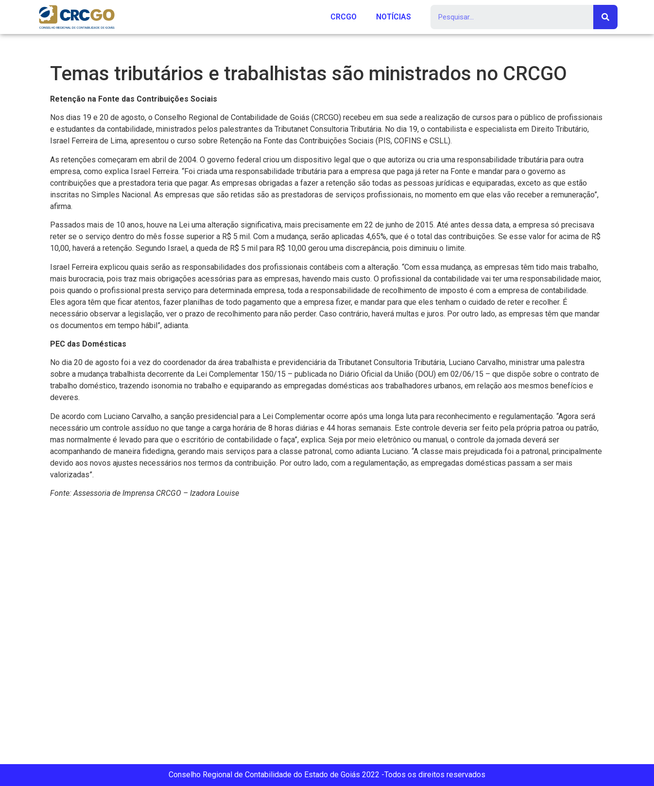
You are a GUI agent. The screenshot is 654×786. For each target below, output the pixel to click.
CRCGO (343, 16)
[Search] (605, 17)
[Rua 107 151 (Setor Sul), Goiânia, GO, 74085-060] (327, 635)
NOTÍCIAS (393, 16)
